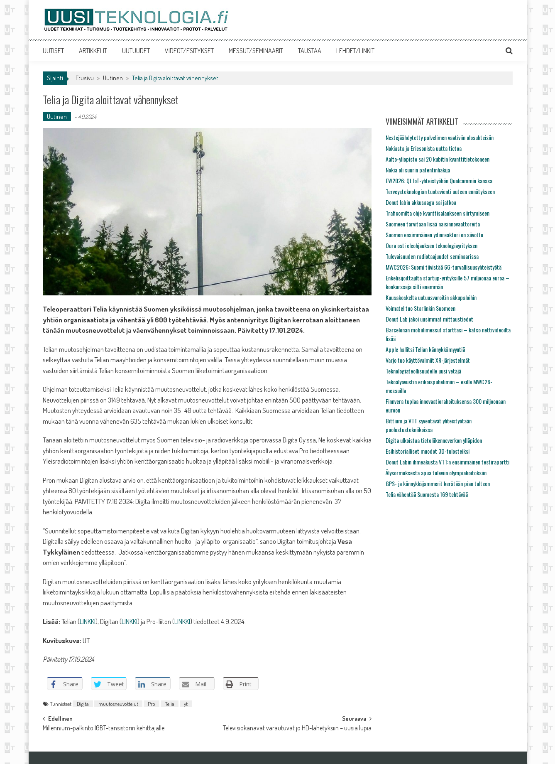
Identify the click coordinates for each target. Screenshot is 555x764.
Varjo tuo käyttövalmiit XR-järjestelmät (428, 360)
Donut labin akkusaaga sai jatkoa (421, 202)
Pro (151, 703)
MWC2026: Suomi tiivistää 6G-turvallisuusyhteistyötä (443, 267)
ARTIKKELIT (93, 51)
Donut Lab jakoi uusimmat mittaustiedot (429, 318)
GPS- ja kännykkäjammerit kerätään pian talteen (438, 483)
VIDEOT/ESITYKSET (189, 51)
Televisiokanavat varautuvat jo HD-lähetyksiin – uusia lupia (297, 728)
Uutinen (113, 78)
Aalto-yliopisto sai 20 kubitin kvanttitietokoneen (437, 159)
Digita (83, 703)
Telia (169, 703)
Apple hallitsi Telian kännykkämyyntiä (425, 349)
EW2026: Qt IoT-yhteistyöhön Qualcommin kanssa (439, 180)
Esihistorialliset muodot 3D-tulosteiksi (427, 451)
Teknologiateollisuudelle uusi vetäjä (423, 370)
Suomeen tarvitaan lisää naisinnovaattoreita (433, 223)
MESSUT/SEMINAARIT (256, 51)
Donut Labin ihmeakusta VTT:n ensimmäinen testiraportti (447, 461)
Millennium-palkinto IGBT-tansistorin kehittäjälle (103, 728)
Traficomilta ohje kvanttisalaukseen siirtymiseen (437, 213)
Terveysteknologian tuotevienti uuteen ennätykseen (440, 191)
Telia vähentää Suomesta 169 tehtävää (427, 494)
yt (186, 703)
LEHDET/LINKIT (355, 51)
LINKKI (87, 621)
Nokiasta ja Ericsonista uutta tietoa (424, 148)
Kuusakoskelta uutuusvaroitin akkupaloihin (431, 297)
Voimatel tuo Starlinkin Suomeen (420, 308)
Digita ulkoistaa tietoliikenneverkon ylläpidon (434, 440)
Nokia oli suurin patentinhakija (418, 169)
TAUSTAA (309, 51)
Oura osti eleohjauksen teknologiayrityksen (431, 245)
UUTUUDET (136, 51)
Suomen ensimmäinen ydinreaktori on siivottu (434, 234)
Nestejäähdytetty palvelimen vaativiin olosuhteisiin (440, 137)
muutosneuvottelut (118, 703)
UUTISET (53, 51)
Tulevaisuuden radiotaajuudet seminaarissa (432, 256)
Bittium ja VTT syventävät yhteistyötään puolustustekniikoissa (429, 425)
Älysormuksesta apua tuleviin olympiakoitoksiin (436, 472)
